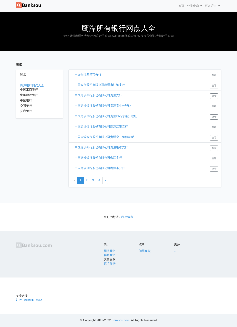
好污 (19, 299)
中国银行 (26, 100)
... (175, 250)
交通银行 (26, 105)
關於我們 (110, 250)
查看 (214, 75)
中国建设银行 (29, 95)
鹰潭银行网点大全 (32, 85)
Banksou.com (120, 320)
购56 (39, 299)
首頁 (182, 5)
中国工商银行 (29, 89)
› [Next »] (105, 180)
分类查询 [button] (193, 5)
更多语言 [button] (211, 5)
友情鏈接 (110, 263)
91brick (29, 299)
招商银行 (26, 111)
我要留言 (127, 217)
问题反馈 (145, 250)
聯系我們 (110, 255)
